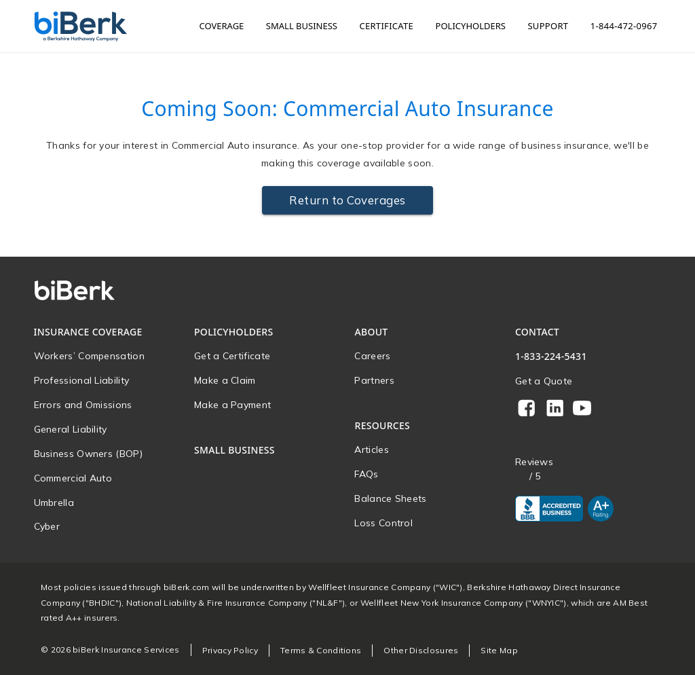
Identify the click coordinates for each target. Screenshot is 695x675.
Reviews (534, 462)
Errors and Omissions (83, 405)
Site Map (499, 650)
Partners (374, 380)
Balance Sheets (390, 498)
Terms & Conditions (320, 650)
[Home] (81, 26)
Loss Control (383, 523)
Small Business (301, 26)
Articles (371, 449)
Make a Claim (225, 380)
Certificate (386, 26)
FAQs (366, 474)
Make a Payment (232, 405)
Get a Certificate (232, 356)
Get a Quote (543, 381)
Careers (372, 356)
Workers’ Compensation (89, 356)
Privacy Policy (230, 650)
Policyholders (471, 26)
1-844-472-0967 (624, 26)
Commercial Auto (73, 478)
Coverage (222, 26)
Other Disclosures (420, 650)
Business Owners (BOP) (88, 454)
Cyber (47, 526)
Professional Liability (82, 380)
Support (547, 26)
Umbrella (54, 502)
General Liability (70, 429)
